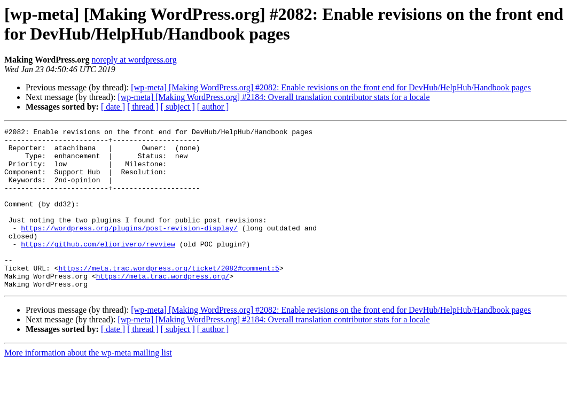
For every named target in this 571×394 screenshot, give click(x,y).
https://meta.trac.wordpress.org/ (163, 306)
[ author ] (213, 106)
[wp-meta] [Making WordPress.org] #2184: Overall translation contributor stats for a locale (273, 97)
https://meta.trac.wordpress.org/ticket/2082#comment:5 (168, 297)
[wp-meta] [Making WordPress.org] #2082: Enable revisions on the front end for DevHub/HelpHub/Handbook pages (331, 87)
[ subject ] (178, 106)
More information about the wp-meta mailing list (88, 384)
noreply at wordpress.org (133, 59)
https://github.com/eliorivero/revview (98, 268)
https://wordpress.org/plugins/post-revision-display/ (129, 248)
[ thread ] (143, 106)
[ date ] (113, 106)
